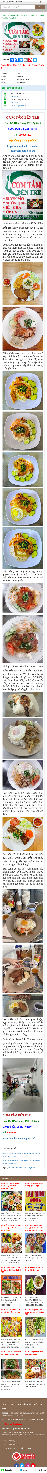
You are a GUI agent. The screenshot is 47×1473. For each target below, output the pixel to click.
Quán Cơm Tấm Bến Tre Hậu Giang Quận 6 (21, 1168)
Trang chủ (6, 15)
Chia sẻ (6, 60)
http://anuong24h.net (21, 1429)
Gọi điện (6, 1470)
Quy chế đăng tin (10, 1441)
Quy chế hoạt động (11, 1444)
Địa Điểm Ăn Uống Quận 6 (19, 15)
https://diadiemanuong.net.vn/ (19, 1138)
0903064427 (15, 97)
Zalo (23, 1470)
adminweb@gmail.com (18, 106)
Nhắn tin (40, 1470)
